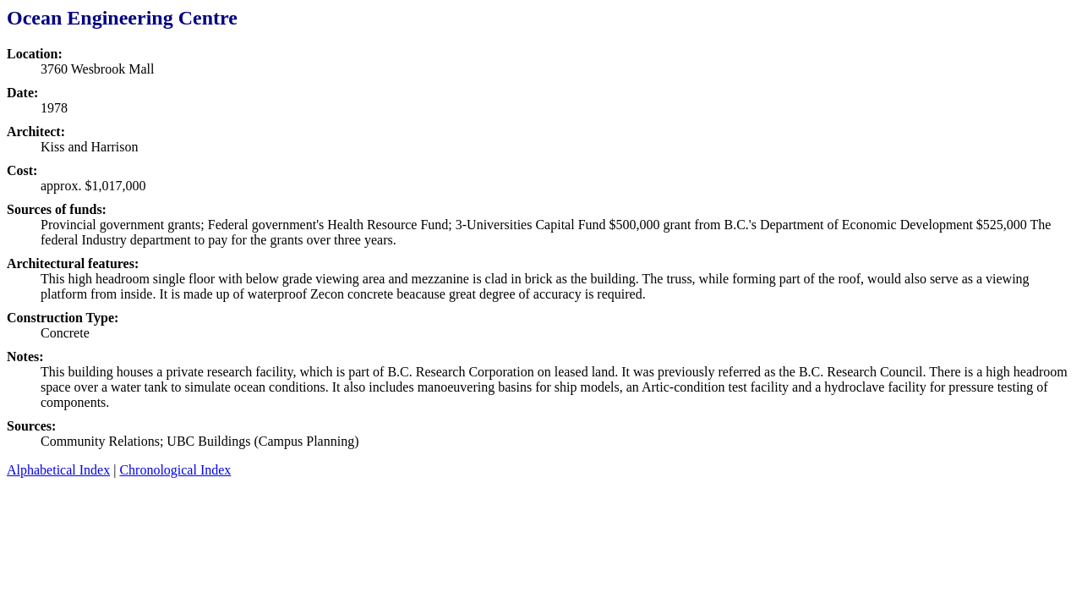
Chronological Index (175, 470)
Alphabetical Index (58, 470)
